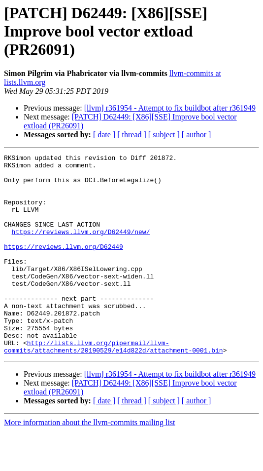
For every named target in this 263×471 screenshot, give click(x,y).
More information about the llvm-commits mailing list (89, 462)
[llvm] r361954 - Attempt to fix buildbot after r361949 (170, 108)
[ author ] (196, 134)
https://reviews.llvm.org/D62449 (63, 265)
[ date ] (104, 134)
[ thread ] (131, 134)
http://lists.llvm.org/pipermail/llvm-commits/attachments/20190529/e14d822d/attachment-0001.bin (113, 385)
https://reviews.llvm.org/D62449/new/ (81, 247)
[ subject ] (164, 134)
